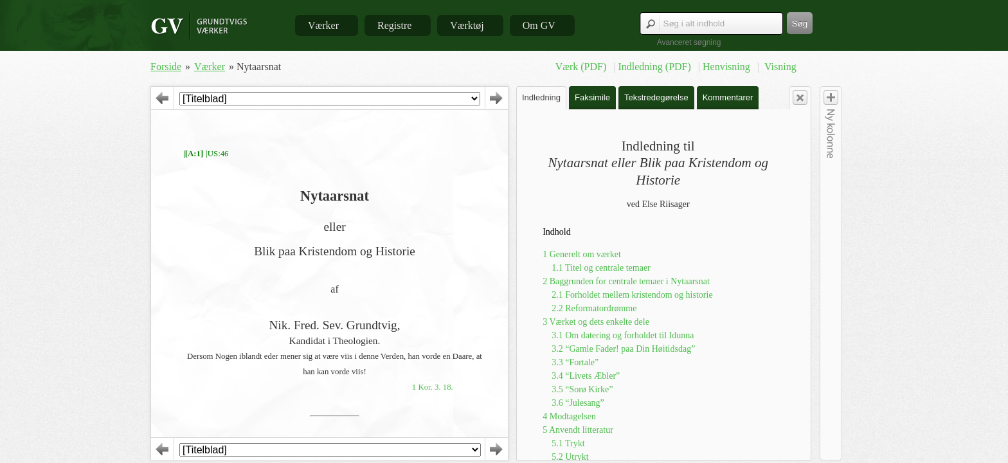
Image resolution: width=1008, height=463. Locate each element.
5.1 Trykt (568, 443)
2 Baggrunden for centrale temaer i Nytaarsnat (626, 281)
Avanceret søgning (689, 42)
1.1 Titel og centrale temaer (601, 268)
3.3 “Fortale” (575, 362)
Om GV (539, 25)
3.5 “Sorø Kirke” (582, 389)
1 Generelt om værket (582, 254)
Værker (323, 25)
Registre (394, 25)
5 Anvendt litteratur (578, 430)
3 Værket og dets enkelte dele (596, 322)
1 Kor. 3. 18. (432, 387)
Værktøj (466, 25)
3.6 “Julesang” (578, 403)
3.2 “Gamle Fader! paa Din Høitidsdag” (623, 349)
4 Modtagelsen (569, 416)
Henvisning (728, 66)
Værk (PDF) (582, 66)
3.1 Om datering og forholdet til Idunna (623, 335)
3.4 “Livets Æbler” (586, 376)
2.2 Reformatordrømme (594, 308)
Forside (165, 66)
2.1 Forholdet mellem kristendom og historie (632, 295)
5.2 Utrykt (570, 457)
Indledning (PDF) (655, 66)
